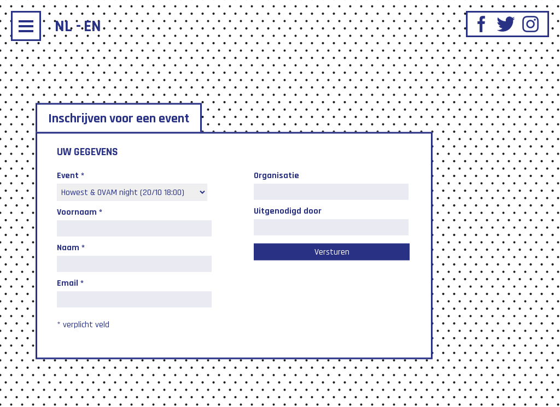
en (92, 26)
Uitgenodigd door (288, 210)
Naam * (71, 247)
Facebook (481, 24)
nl (63, 26)
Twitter (506, 24)
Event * (70, 175)
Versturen (331, 251)
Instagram (530, 24)
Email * (70, 282)
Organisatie (276, 175)
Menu (26, 26)
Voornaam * (79, 211)
